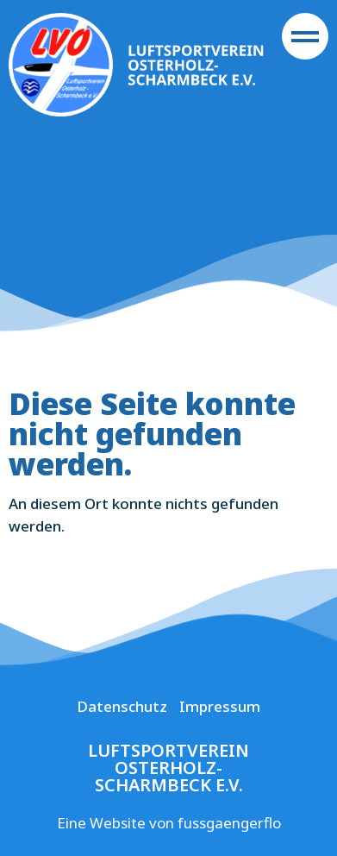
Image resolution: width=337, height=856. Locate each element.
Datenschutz (122, 706)
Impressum (219, 706)
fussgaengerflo (229, 823)
